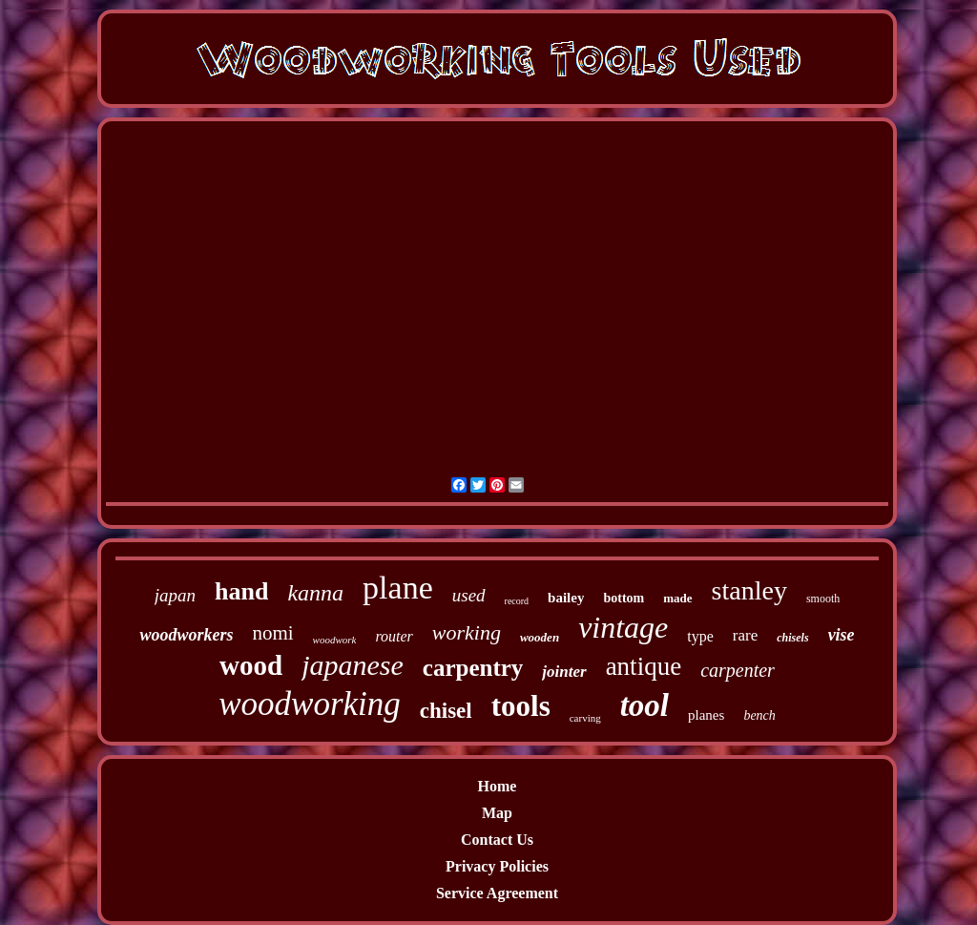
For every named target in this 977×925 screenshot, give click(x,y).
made (677, 598)
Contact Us (497, 839)
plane (398, 587)
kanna (315, 592)
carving (585, 718)
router (393, 636)
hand (241, 591)
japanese (352, 665)
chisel (446, 711)
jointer (564, 671)
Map (497, 813)
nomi (272, 632)
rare (745, 635)
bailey (566, 597)
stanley (749, 590)
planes (706, 715)
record (517, 601)
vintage (623, 627)
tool (644, 705)
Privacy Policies (497, 866)
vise (841, 634)
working (466, 632)
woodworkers (186, 634)
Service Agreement (497, 893)
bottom (623, 598)
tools (521, 706)
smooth (823, 598)
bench (759, 715)
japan (175, 595)
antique (643, 666)
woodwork (335, 639)
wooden (539, 637)
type (700, 636)
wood (250, 665)
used (469, 595)
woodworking (309, 704)
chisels (792, 637)
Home (497, 786)
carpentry (473, 668)
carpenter (737, 670)
